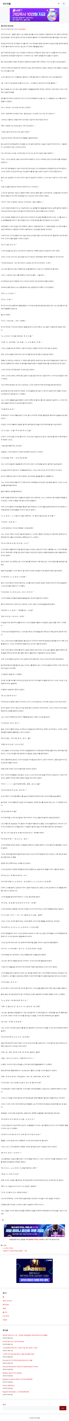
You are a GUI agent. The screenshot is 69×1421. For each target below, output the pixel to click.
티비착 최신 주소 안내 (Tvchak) (13, 1341)
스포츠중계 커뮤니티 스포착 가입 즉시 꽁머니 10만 (20, 1348)
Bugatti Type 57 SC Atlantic (12, 1373)
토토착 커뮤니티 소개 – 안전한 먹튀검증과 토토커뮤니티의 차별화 (25, 1335)
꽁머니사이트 (7, 1301)
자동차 (5, 1320)
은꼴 (4, 1308)
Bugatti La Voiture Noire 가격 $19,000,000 (17, 1379)
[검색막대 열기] (58, 3)
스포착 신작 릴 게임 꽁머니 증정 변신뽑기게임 (18, 1354)
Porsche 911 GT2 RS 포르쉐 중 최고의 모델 (17, 1360)
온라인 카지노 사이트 (36, 1239)
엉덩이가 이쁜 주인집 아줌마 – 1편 (15, 1251)
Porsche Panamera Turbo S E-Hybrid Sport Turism (20, 1367)
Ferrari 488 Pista (8, 1385)
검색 (4, 1404)
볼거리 (5, 1312)
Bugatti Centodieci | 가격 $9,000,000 (16, 1392)
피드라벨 (7, 3)
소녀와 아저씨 (8, 1248)
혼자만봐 (6, 1304)
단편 (4, 1245)
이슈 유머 (6, 1316)
